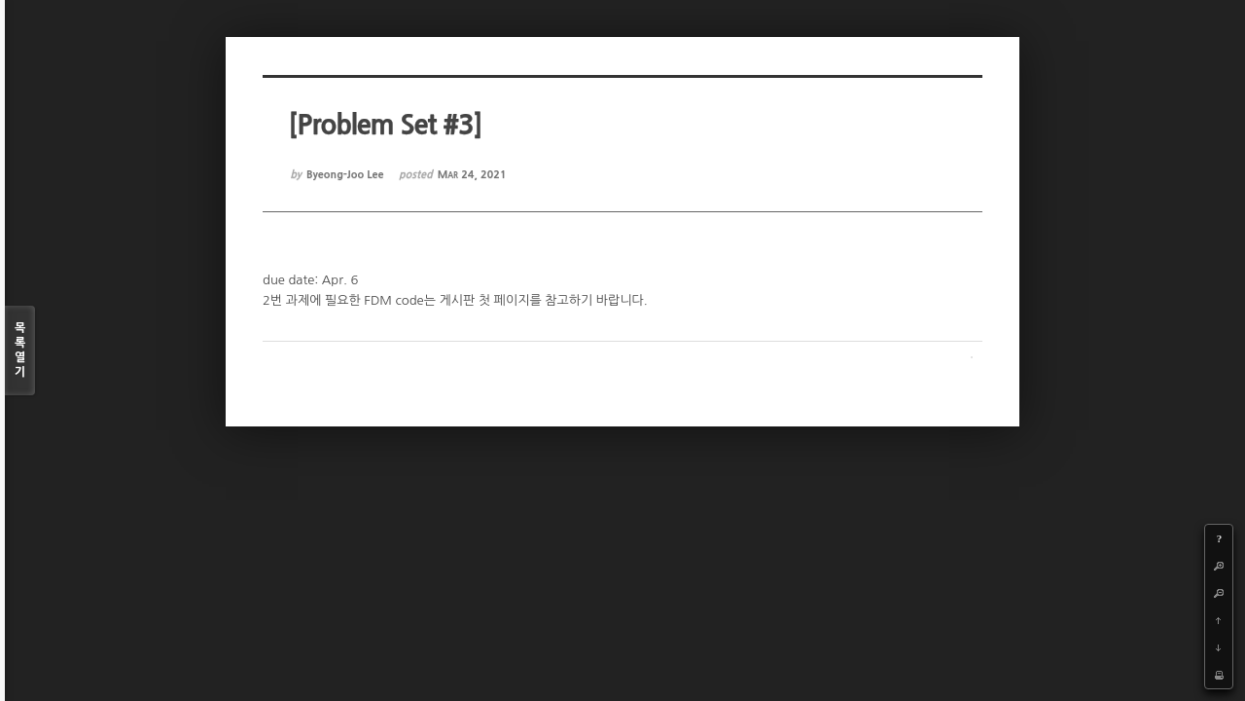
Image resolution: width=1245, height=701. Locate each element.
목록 (20, 351)
